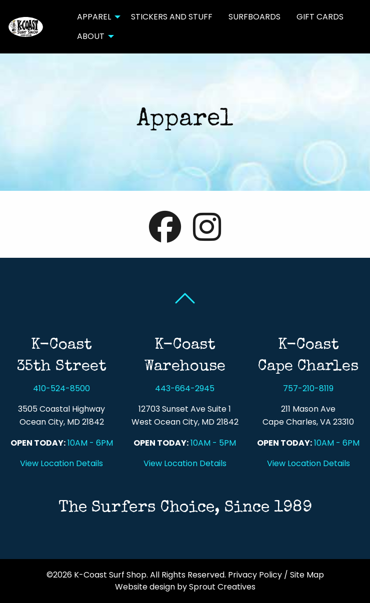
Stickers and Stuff (171, 16)
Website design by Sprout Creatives (185, 587)
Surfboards (254, 16)
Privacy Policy (255, 575)
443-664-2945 (184, 388)
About (90, 36)
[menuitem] (96, 16)
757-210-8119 (308, 388)
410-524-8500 (61, 388)
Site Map (307, 575)
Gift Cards (320, 16)
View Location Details (61, 463)
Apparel (94, 16)
